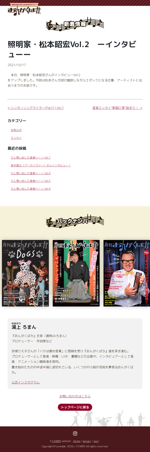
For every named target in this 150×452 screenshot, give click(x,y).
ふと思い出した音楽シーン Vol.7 (31, 157)
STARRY (56, 441)
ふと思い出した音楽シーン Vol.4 (31, 189)
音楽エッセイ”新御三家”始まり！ (115, 108)
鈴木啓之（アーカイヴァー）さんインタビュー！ (41, 165)
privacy (87, 441)
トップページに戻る (75, 407)
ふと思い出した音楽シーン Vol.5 (31, 181)
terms (76, 441)
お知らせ (16, 130)
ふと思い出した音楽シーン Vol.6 (31, 173)
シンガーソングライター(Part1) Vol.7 (37, 108)
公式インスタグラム (26, 382)
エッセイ (16, 138)
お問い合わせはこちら (75, 396)
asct (96, 441)
